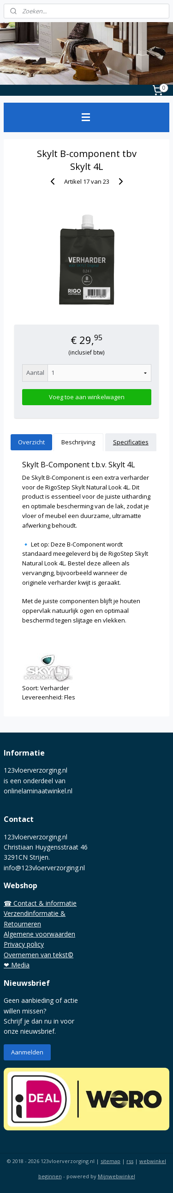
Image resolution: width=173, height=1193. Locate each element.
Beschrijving (78, 442)
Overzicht (31, 442)
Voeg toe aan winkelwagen (87, 397)
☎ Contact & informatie (40, 903)
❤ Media (17, 964)
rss (129, 1161)
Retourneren (22, 923)
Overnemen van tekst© (38, 954)
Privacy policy (24, 944)
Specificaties (131, 442)
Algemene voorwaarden (39, 934)
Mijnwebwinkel (116, 1176)
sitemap (110, 1161)
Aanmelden (27, 1052)
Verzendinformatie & (35, 913)
